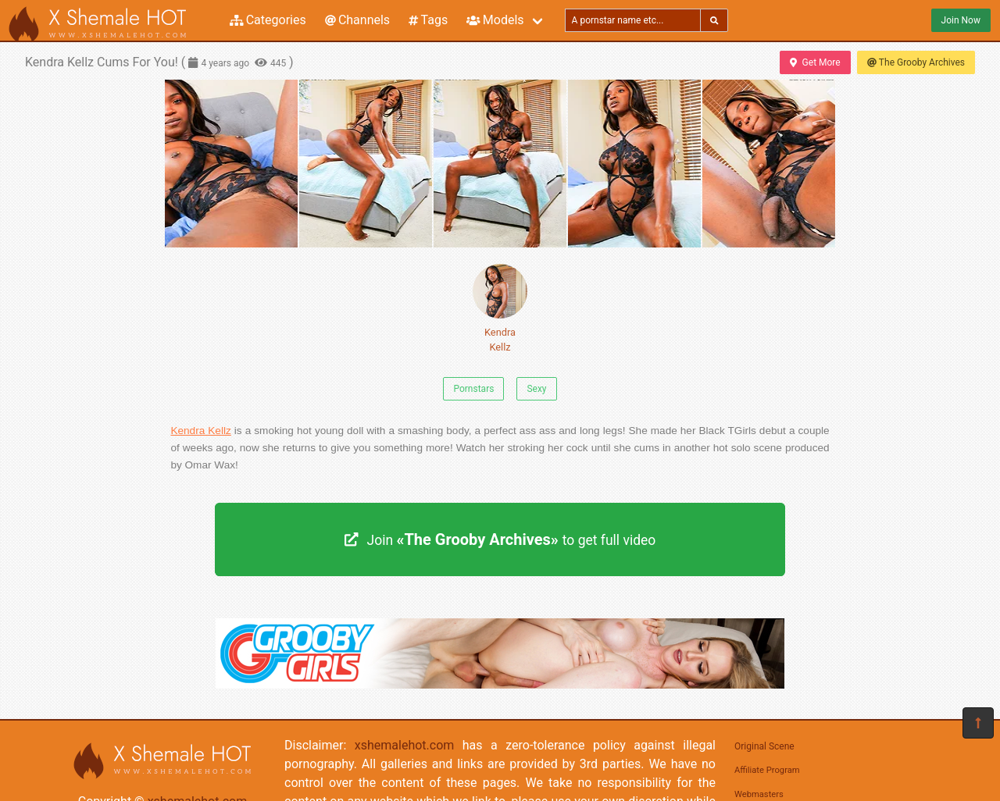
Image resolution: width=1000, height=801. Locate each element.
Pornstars (473, 388)
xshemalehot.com (405, 745)
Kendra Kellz (500, 308)
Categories (268, 19)
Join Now (960, 20)
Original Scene (764, 746)
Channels (357, 19)
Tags (428, 19)
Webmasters (759, 794)
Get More (815, 62)
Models (494, 19)
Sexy (536, 388)
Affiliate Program (767, 770)
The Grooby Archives (916, 62)
